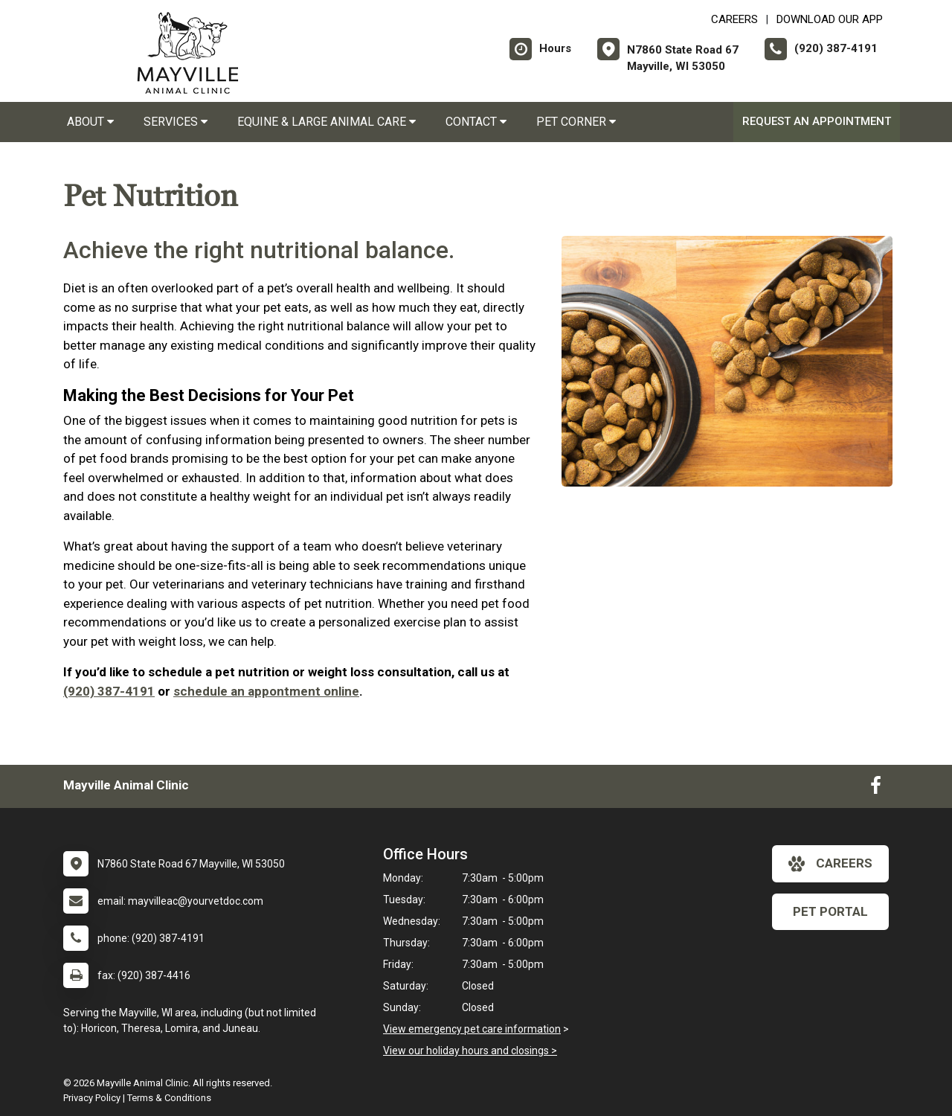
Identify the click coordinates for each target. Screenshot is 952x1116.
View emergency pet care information (472, 1029)
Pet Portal (830, 911)
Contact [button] (476, 122)
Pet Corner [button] (576, 122)
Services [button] (176, 122)
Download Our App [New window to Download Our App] (829, 19)
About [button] (90, 122)
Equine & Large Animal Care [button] (326, 122)
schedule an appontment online (266, 691)
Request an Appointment (816, 121)
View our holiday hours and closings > (470, 1050)
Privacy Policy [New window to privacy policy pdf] (91, 1097)
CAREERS (734, 19)
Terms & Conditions (169, 1097)
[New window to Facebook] (876, 789)
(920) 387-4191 (109, 691)
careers (830, 864)
